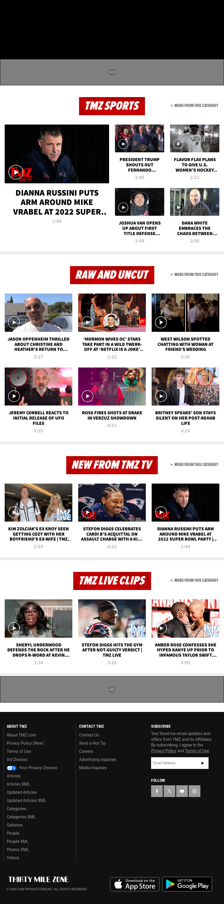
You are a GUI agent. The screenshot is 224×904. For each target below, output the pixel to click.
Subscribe (203, 763)
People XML (18, 841)
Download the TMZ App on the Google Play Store (187, 884)
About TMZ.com (21, 735)
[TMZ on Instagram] (51, 9)
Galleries (14, 825)
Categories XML (21, 817)
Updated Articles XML (26, 800)
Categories (16, 808)
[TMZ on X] (23, 9)
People (13, 833)
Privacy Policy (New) (25, 743)
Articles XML (18, 784)
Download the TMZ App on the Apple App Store (135, 884)
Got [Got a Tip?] (19, 25)
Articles (14, 776)
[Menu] (8, 39)
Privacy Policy (163, 750)
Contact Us (89, 735)
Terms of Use (19, 751)
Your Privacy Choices (32, 767)
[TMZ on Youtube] (37, 9)
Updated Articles (22, 792)
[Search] (216, 39)
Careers (86, 751)
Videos (13, 857)
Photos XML (18, 849)
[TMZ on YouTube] (182, 791)
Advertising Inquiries (97, 759)
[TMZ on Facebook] (9, 9)
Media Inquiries (93, 767)
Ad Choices (17, 759)
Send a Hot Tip (92, 743)
